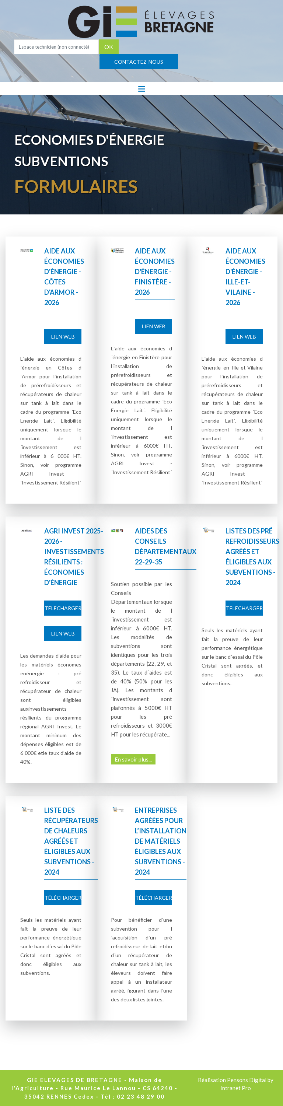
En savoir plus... (133, 759)
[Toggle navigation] (141, 88)
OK (108, 46)
